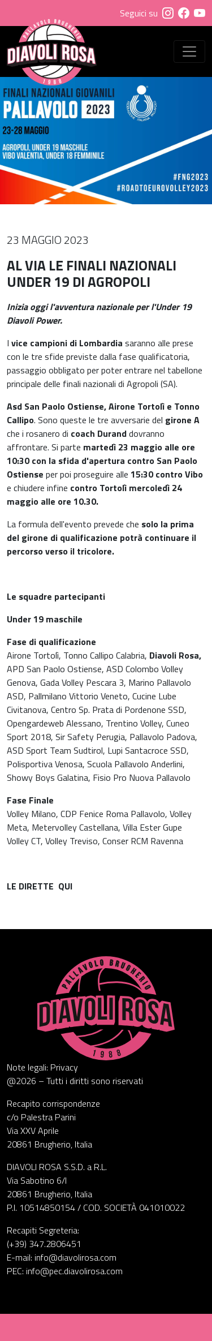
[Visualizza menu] (189, 51)
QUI (65, 886)
